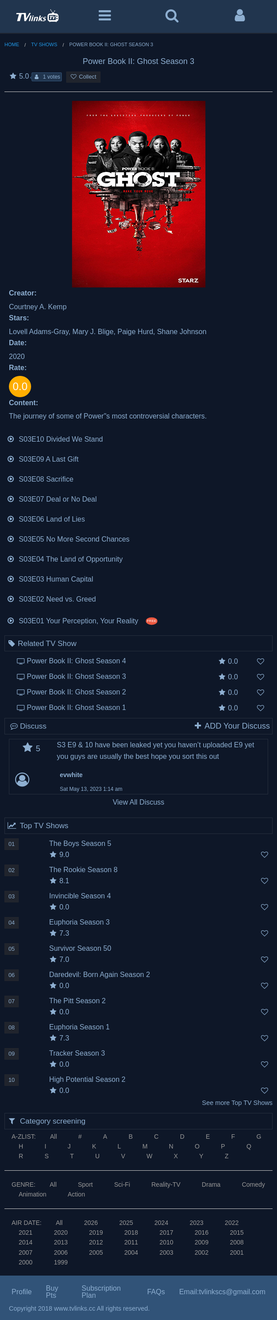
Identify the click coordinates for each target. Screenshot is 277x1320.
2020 (61, 1232)
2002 (202, 1252)
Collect (83, 76)
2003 (166, 1252)
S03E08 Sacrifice (40, 478)
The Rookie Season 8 (83, 869)
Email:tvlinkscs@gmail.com (222, 1292)
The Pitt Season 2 (77, 1001)
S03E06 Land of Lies (46, 518)
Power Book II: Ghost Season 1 (76, 707)
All (53, 1136)
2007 (25, 1252)
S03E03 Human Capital (50, 578)
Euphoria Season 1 (79, 1027)
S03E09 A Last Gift (43, 458)
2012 (96, 1242)
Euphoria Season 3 (79, 922)
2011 (131, 1242)
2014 (25, 1242)
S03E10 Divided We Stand (55, 438)
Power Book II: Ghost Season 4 (76, 661)
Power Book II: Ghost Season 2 (76, 692)
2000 (25, 1262)
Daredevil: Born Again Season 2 (99, 974)
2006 (61, 1252)
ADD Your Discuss (231, 726)
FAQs (156, 1292)
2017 (166, 1232)
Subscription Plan (101, 1291)
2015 (237, 1232)
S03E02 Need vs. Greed (51, 598)
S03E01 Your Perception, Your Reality (82, 620)
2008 (237, 1242)
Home (11, 44)
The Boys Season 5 (80, 843)
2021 (25, 1232)
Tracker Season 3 (77, 1053)
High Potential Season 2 (87, 1079)
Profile (22, 1292)
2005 (96, 1252)
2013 (61, 1242)
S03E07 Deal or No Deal (52, 498)
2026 (91, 1222)
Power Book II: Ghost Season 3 (76, 676)
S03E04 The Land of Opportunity (65, 558)
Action (76, 1194)
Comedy (253, 1184)
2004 (131, 1252)
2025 (126, 1222)
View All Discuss (138, 802)
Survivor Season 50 (80, 948)
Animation (32, 1194)
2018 (131, 1232)
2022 (232, 1222)
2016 (202, 1232)
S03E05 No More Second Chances (68, 538)
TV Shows (44, 44)
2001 (237, 1252)
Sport (85, 1184)
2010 (166, 1242)
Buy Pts (52, 1291)
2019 (96, 1232)
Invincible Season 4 (80, 896)
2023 (196, 1222)
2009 (202, 1242)
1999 (61, 1262)
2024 (161, 1222)
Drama (211, 1184)
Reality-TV (166, 1184)
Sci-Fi (122, 1184)
